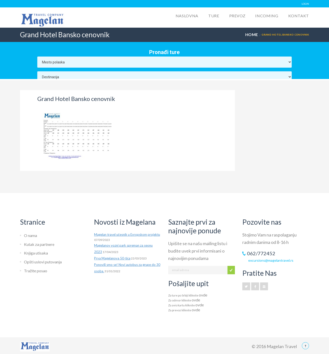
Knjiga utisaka (36, 253)
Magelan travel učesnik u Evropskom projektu (127, 234)
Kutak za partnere (39, 244)
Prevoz (237, 15)
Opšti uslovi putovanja (43, 261)
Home (251, 34)
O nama (30, 235)
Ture (213, 15)
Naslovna (187, 15)
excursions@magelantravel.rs (270, 260)
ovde (203, 295)
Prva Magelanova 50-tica (112, 258)
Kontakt (298, 15)
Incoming (266, 15)
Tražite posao (35, 270)
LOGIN (305, 3)
